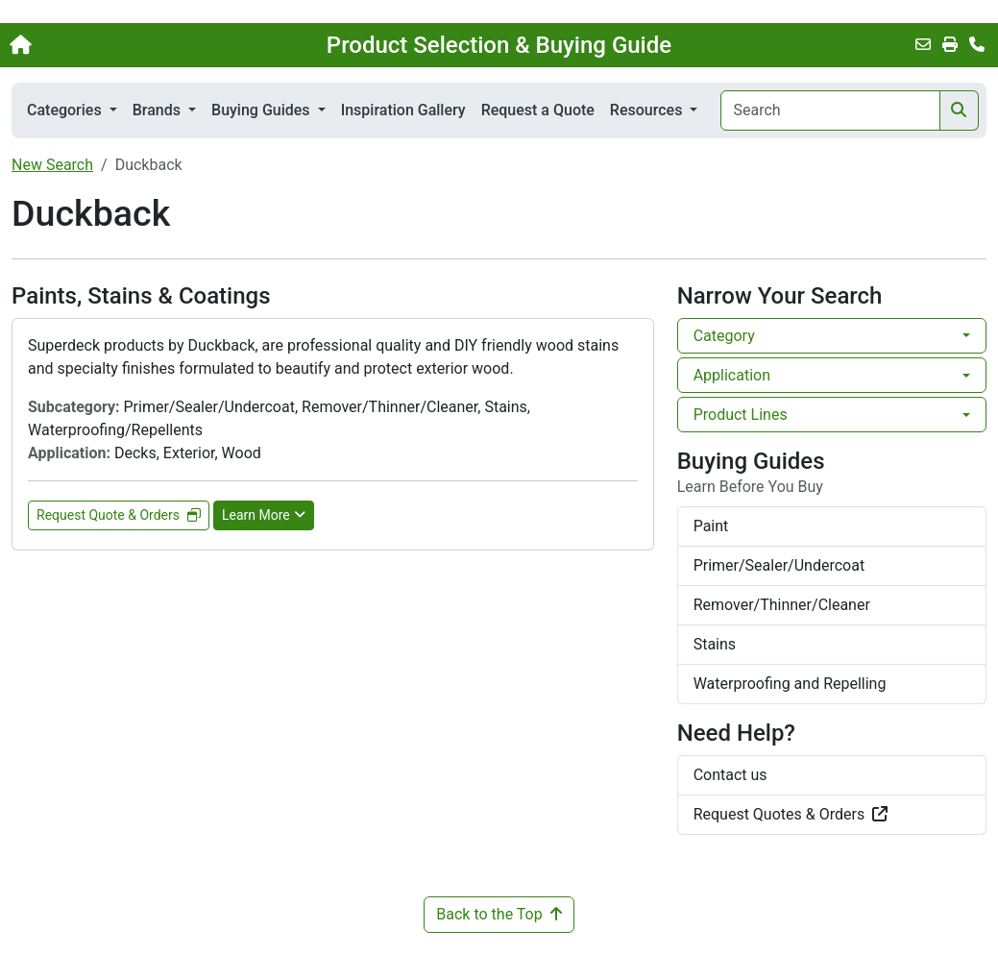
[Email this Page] (923, 45)
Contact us (730, 775)
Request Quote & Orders (119, 515)
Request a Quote (538, 110)
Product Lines (741, 414)
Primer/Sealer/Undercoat (779, 565)
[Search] (830, 110)
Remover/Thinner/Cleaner (782, 605)
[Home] (106, 45)
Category (724, 336)
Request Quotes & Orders (791, 814)
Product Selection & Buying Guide (499, 45)
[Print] (950, 45)
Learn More (263, 515)
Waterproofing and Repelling (790, 683)
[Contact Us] (977, 45)
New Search (52, 165)
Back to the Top (498, 914)
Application (732, 375)
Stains (715, 644)
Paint (711, 526)
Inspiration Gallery (403, 110)
